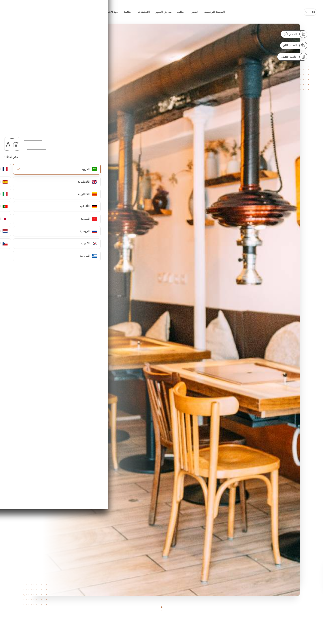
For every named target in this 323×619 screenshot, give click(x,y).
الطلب (181, 11)
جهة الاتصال (111, 11)
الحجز (195, 11)
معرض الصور (164, 11)
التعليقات (144, 11)
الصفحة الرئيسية (214, 11)
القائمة (128, 11)
